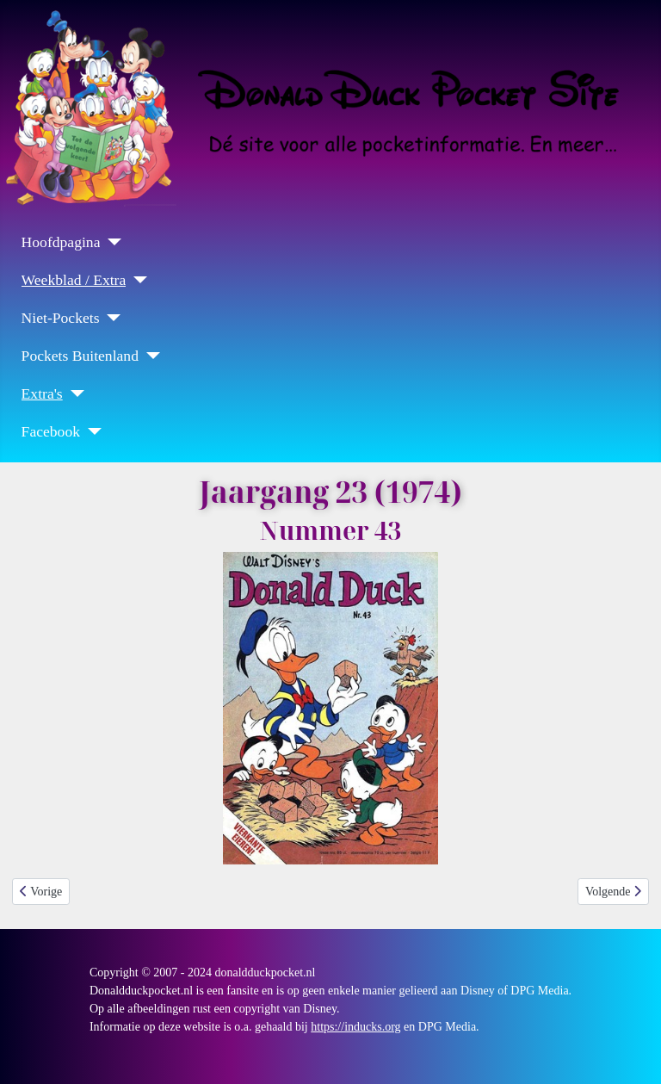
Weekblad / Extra (74, 279)
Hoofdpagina (61, 242)
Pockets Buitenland (80, 355)
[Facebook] (91, 431)
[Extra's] (73, 393)
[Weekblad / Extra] (136, 279)
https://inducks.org (355, 1026)
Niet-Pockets (61, 317)
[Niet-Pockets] (109, 317)
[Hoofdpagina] (110, 241)
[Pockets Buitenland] (149, 355)
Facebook (51, 431)
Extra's (42, 393)
